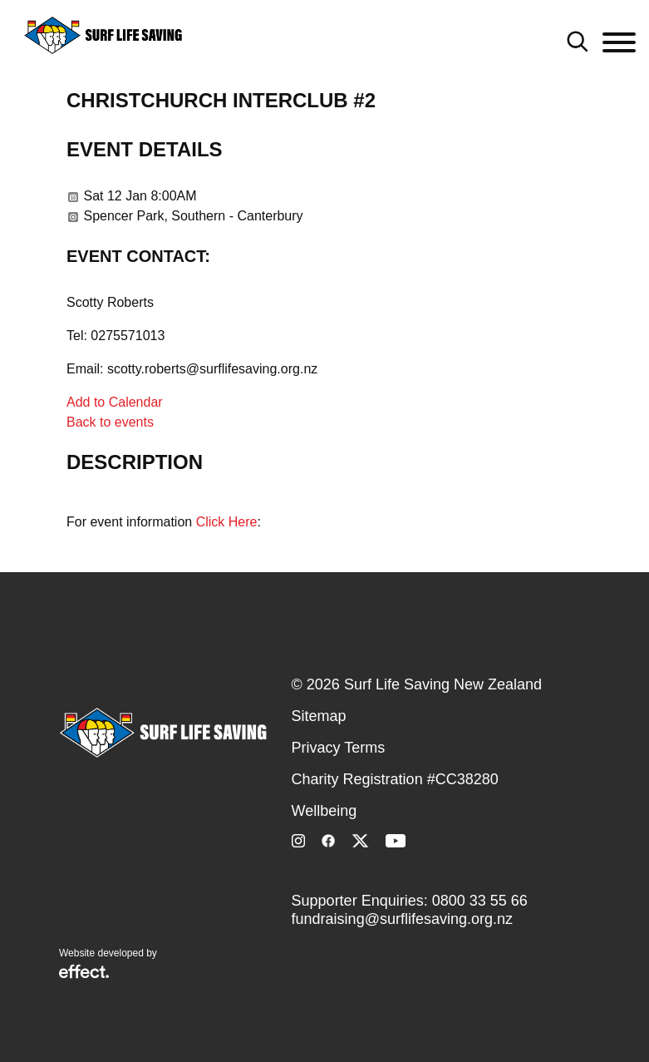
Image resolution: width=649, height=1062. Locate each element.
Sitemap (319, 716)
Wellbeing (324, 811)
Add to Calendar (114, 402)
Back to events (110, 422)
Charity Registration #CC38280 (395, 779)
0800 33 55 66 (480, 900)
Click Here (227, 522)
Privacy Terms (339, 747)
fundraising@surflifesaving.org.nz (402, 919)
